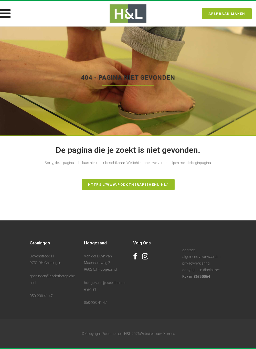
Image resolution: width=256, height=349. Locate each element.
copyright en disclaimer (201, 270)
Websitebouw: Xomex (157, 334)
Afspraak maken (226, 14)
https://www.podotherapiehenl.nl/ (128, 184)
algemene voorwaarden (201, 257)
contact (188, 250)
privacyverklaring (196, 263)
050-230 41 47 (41, 296)
